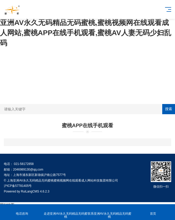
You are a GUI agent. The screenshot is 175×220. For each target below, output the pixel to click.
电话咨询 (22, 210)
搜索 (168, 109)
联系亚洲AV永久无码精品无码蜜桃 (109, 212)
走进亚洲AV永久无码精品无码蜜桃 (65, 212)
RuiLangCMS (30, 191)
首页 (153, 210)
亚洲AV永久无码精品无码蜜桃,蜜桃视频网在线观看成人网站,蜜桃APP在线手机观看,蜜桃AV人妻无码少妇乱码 (85, 33)
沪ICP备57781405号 (18, 186)
